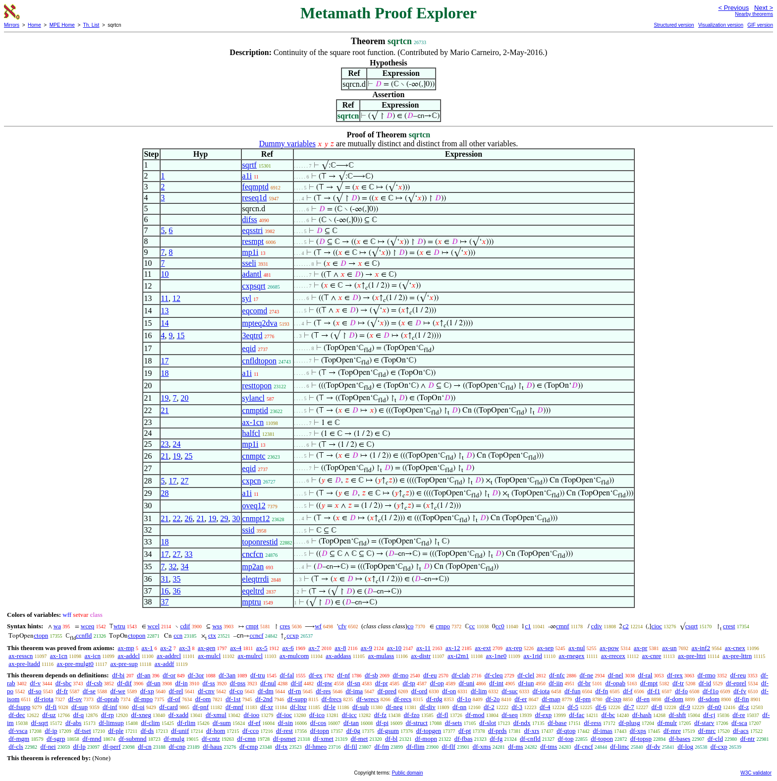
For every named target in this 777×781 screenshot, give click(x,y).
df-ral (645, 675)
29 (224, 518)
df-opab (615, 683)
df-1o (464, 699)
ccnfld (84, 635)
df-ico (317, 715)
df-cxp (719, 746)
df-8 (657, 707)
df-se (89, 691)
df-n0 (714, 707)
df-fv (739, 691)
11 (164, 298)
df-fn (601, 691)
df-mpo (143, 699)
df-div (428, 707)
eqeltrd (253, 591)
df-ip (51, 730)
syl (247, 298)
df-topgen (429, 730)
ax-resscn (20, 656)
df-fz (380, 715)
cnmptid (255, 410)
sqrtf (249, 165)
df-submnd (132, 738)
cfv (342, 626)
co (410, 626)
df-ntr (747, 738)
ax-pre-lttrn (737, 656)
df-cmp (248, 746)
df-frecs (331, 699)
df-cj (709, 715)
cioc (656, 626)
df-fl (442, 715)
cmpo (443, 626)
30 (236, 518)
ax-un (669, 648)
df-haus (212, 746)
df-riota (44, 699)
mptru (251, 602)
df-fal (286, 675)
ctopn (41, 635)
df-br (584, 683)
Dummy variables (287, 143)
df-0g (353, 730)
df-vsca (17, 730)
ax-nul (576, 648)
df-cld (715, 738)
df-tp (409, 683)
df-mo (400, 675)
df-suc (509, 691)
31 (165, 579)
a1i (247, 176)
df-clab (460, 675)
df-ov (75, 699)
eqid (249, 348)
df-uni (467, 683)
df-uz (49, 715)
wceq (87, 626)
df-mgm (18, 738)
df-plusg (629, 722)
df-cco (250, 730)
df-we (118, 691)
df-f (628, 691)
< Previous (733, 7)
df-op (437, 683)
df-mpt (649, 683)
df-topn (319, 730)
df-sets (453, 722)
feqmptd (255, 186)
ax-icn (93, 656)
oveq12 (254, 505)
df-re (738, 715)
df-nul (268, 683)
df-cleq (494, 675)
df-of (173, 699)
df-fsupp (19, 707)
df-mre (672, 730)
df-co (236, 691)
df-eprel (736, 683)
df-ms (515, 746)
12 (176, 298)
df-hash (642, 715)
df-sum (222, 722)
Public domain (407, 773)
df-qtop (565, 730)
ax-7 (314, 648)
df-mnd (91, 738)
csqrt (691, 626)
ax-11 (423, 648)
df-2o (493, 699)
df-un (154, 683)
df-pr (381, 683)
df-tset (82, 730)
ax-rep (513, 648)
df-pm (583, 699)
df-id (705, 683)
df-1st (232, 699)
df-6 (601, 707)
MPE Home (62, 25)
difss (249, 219)
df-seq (509, 715)
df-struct (417, 722)
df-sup (79, 707)
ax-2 (165, 648)
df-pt (464, 730)
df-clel (525, 675)
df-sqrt (39, 722)
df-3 (516, 707)
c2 (625, 626)
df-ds (147, 730)
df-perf (111, 746)
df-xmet (323, 738)
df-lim (479, 691)
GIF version (760, 25)
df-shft (677, 715)
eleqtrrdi (255, 579)
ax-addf (164, 663)
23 (165, 444)
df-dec (16, 715)
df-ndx (522, 722)
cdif (185, 626)
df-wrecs (367, 699)
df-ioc (284, 715)
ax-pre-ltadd (24, 663)
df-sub (360, 707)
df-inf (110, 707)
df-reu (738, 675)
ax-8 (340, 648)
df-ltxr (298, 707)
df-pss (238, 683)
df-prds (497, 730)
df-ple (115, 730)
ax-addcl (128, 656)
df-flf (448, 746)
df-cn (144, 746)
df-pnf (201, 707)
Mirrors (11, 25)
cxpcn (251, 481)
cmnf (562, 626)
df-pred (387, 691)
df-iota (541, 691)
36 (177, 591)
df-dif (124, 683)
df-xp (147, 691)
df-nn (459, 707)
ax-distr (421, 656)
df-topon (602, 738)
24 (177, 444)
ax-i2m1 (458, 656)
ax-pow (609, 648)
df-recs (402, 699)
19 (165, 398)
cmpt (252, 626)
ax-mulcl (209, 656)
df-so (35, 691)
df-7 (628, 707)
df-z (743, 707)
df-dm (266, 691)
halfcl (251, 433)
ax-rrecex (613, 656)
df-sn (353, 683)
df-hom (215, 730)
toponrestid (260, 542)
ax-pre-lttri (692, 656)
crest (729, 626)
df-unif (180, 730)
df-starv (704, 722)
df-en (643, 699)
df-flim (415, 746)
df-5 (572, 707)
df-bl (391, 738)
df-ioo (252, 715)
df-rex (675, 675)
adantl (252, 274)
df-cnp (176, 746)
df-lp (79, 746)
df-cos (318, 722)
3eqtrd (252, 335)
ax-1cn (253, 422)
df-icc (349, 715)
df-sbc (64, 683)
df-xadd (178, 715)
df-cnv (206, 691)
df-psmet (284, 738)
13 (165, 310)
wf (318, 626)
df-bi (118, 675)
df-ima (354, 691)
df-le (329, 707)
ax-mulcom (294, 656)
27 (185, 481)
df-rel (176, 691)
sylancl (253, 398)
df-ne (586, 675)
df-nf (343, 675)
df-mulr (667, 722)
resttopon (257, 385)
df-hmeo (316, 746)
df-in (181, 683)
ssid (248, 530)
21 (165, 410)
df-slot (487, 722)
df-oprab (108, 699)
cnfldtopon (259, 361)
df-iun (526, 683)
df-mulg (174, 738)
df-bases (679, 738)
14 (165, 323)
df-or (169, 675)
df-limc (619, 746)
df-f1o (711, 691)
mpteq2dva (260, 323)
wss (217, 626)
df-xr (266, 707)
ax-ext (483, 648)
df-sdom (709, 699)
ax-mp (126, 648)
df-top (566, 738)
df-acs (741, 730)
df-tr (678, 683)
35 (177, 579)
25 (189, 456)
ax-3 (184, 648)
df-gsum (388, 730)
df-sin (285, 722)
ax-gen (206, 648)
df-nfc (557, 675)
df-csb (94, 683)
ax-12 (452, 648)
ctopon (136, 635)
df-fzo (412, 715)
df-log (685, 746)
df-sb (371, 675)
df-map (551, 699)
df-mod (474, 715)
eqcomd (255, 310)
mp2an (253, 566)
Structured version (674, 25)
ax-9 (366, 648)
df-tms (548, 746)
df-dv (653, 746)
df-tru (257, 675)
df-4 (545, 707)
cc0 (500, 626)
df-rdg (434, 699)
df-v (35, 683)
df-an (143, 675)
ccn (177, 635)
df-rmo (707, 675)
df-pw (325, 683)
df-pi (382, 722)
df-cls (15, 746)
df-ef (254, 722)
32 (173, 566)
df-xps (638, 730)
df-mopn (426, 738)
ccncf (256, 635)
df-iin (556, 683)
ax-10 (394, 648)
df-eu (430, 675)
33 (189, 554)
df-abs (73, 722)
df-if (296, 683)
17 (165, 361)
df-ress (592, 722)
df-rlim (186, 722)
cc (472, 626)
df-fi (50, 707)
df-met (359, 738)
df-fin (741, 699)
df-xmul (216, 715)
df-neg (394, 707)
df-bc (608, 715)
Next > (763, 7)
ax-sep (545, 648)
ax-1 (147, 648)
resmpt (253, 241)
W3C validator (756, 773)
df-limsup (111, 722)
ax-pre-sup (124, 663)
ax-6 (288, 648)
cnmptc (254, 456)
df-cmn (246, 738)
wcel (154, 626)
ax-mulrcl (250, 656)
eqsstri (252, 230)
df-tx (281, 746)
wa (57, 626)
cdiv (596, 626)
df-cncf (583, 746)
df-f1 (653, 691)
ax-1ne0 (496, 656)
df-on (449, 691)
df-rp (107, 715)
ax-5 (262, 648)
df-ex (315, 675)
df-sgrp (56, 738)
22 (177, 518)
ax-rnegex (571, 656)
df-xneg (141, 715)
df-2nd (264, 699)
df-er (520, 699)
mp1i (250, 252)
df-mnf (234, 707)
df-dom (674, 699)
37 (165, 602)
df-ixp (613, 699)
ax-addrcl (169, 656)
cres (284, 626)
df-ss (209, 683)
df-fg (496, 738)
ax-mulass (381, 656)
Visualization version (720, 25)
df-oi (138, 707)
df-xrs (531, 730)
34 (185, 566)
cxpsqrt (254, 286)
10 (165, 274)
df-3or (196, 675)
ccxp (292, 635)
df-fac (576, 715)
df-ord (419, 691)
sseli (249, 263)
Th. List (91, 25)
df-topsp (641, 738)
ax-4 (235, 648)
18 (165, 373)
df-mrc (707, 730)
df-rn (294, 691)
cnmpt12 (256, 518)
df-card (168, 707)
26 (189, 518)
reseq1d (254, 197)
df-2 (489, 707)
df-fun (572, 691)
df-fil (350, 746)
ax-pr (640, 648)
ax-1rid (532, 656)
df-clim (150, 722)
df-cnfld (530, 738)
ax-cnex (735, 648)
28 (165, 493)
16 (165, 591)
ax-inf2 (700, 648)
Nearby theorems (754, 14)
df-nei (48, 746)
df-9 (684, 707)
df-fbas (463, 738)
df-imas (602, 730)
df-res (323, 691)
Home (34, 25)
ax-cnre (651, 656)
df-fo (681, 691)
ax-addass (338, 656)
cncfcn (253, 554)
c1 (528, 626)
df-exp (543, 715)
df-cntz (211, 738)
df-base (557, 722)
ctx (212, 635)
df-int (496, 683)
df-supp (297, 699)
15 (181, 335)
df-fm (382, 746)
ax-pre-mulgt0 (74, 663)
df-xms (482, 746)
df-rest (284, 730)
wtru (119, 626)
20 (185, 398)
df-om (203, 699)
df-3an (227, 675)
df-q (78, 715)
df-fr (62, 691)
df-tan (351, 722)
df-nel (615, 675)
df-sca (739, 722)
